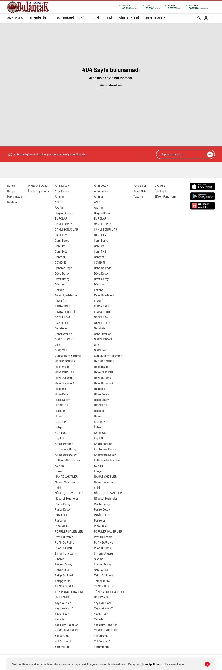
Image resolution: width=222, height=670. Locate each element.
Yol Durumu (62, 635)
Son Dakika (62, 570)
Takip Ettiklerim (65, 575)
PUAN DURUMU (64, 542)
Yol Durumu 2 (63, 641)
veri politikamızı (154, 664)
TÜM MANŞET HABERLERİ (71, 592)
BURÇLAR (61, 218)
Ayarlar (59, 207)
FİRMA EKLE (62, 306)
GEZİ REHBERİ (102, 18)
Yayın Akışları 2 (64, 608)
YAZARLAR (62, 613)
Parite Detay (63, 504)
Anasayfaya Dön (111, 85)
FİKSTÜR (60, 301)
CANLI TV (61, 235)
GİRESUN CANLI (38, 185)
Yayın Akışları (63, 603)
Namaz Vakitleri (65, 482)
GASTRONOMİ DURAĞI (70, 18)
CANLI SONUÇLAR (66, 229)
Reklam (12, 202)
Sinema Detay (63, 564)
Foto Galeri (140, 185)
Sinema (59, 559)
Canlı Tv (60, 246)
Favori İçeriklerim (66, 295)
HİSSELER (61, 405)
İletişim (11, 185)
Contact (60, 257)
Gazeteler (61, 328)
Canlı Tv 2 (61, 251)
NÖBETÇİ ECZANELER (69, 493)
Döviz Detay (62, 273)
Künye (11, 191)
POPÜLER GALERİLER (69, 531)
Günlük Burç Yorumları (69, 355)
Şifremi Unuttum (65, 553)
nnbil (58, 487)
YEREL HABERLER (67, 630)
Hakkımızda (14, 196)
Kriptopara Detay (66, 449)
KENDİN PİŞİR (39, 18)
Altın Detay (62, 185)
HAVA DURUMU (64, 372)
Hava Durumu (63, 377)
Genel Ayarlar (63, 333)
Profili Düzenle (64, 537)
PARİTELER (62, 515)
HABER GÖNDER (65, 361)
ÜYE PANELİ (62, 597)
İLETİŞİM (60, 421)
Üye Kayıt (160, 191)
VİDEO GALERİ (129, 18)
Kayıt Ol (59, 438)
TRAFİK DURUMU (65, 586)
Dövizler (60, 284)
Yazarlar (60, 619)
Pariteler (60, 520)
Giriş (57, 344)
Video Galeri (140, 191)
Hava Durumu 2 (64, 383)
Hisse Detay (62, 394)
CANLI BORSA (63, 224)
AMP (57, 202)
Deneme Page (63, 268)
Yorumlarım (62, 646)
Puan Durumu (63, 548)
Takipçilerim (62, 581)
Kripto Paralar (64, 443)
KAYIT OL (61, 432)
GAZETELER (62, 323)
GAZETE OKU (63, 317)
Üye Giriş (159, 185)
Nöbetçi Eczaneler (66, 498)
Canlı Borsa (62, 240)
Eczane (59, 290)
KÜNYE (59, 465)
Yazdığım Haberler (66, 624)
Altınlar (59, 196)
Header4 (60, 388)
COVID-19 (60, 262)
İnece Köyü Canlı (38, 191)
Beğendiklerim (64, 213)
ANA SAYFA (15, 18)
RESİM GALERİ (156, 18)
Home (58, 416)
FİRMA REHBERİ (65, 312)
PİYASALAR (62, 526)
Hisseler (60, 410)
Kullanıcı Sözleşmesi (67, 460)
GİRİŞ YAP (61, 350)
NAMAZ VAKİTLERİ (66, 476)
